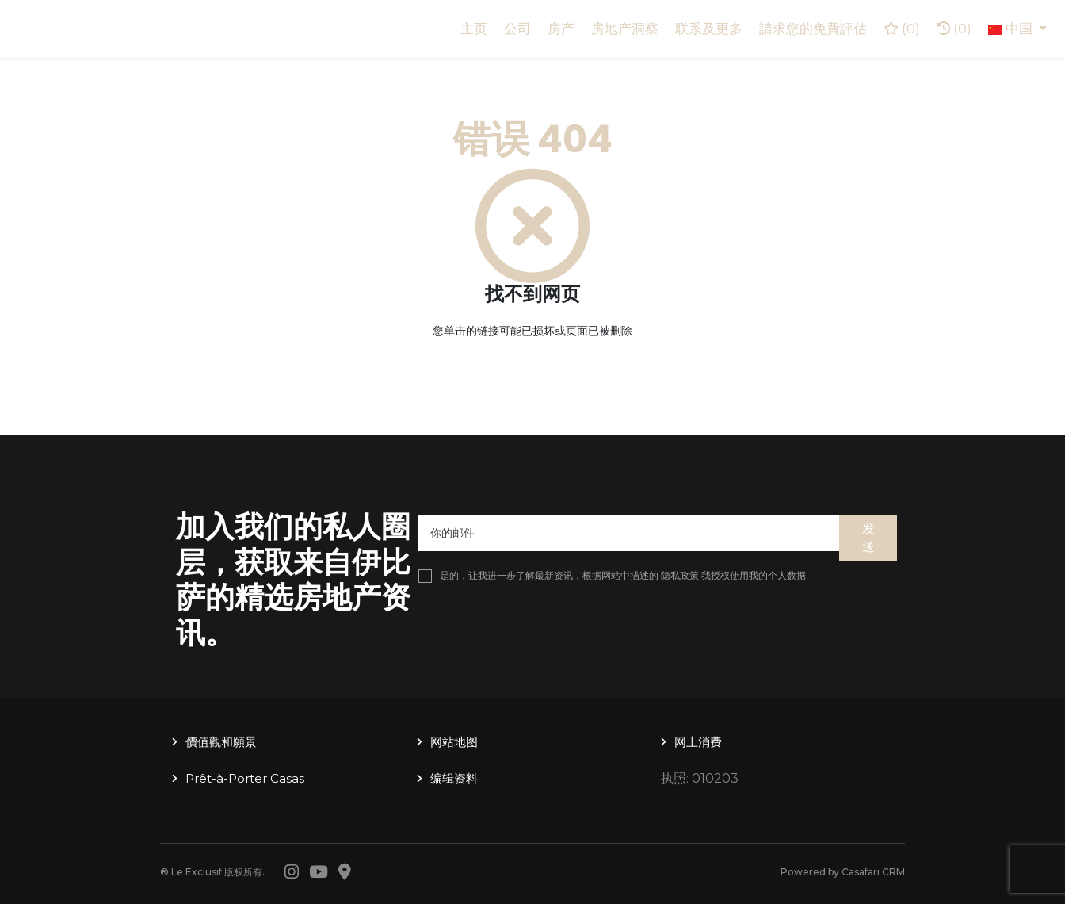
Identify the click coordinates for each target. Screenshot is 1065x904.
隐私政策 (680, 575)
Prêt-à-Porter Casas (244, 778)
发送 (868, 537)
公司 (517, 28)
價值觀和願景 (221, 741)
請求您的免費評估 (813, 28)
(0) (954, 28)
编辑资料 (454, 778)
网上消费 (698, 741)
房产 (561, 28)
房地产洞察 (624, 28)
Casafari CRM (873, 872)
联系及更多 (708, 28)
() (902, 28)
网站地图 (454, 741)
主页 (473, 28)
